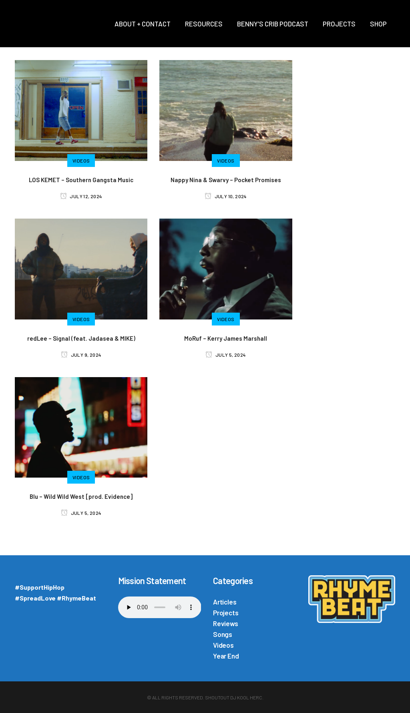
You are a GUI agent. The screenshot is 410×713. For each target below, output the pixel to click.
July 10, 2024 (226, 196)
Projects (225, 613)
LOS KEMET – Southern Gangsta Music (81, 179)
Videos (223, 645)
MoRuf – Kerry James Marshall (225, 338)
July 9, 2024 (81, 355)
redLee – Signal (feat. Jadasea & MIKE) (81, 338)
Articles (224, 602)
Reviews (225, 623)
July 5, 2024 (225, 355)
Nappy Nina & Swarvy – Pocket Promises (226, 179)
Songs (222, 634)
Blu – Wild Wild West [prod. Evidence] (81, 496)
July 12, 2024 (81, 196)
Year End (226, 656)
